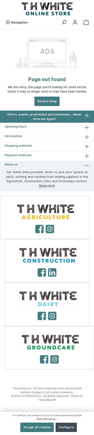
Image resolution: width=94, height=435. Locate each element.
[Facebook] (39, 229)
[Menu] (16, 22)
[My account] (75, 22)
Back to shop (47, 101)
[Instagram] (50, 229)
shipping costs (54, 388)
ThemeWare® (47, 400)
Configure (66, 427)
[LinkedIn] (52, 272)
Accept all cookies (37, 427)
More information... (47, 418)
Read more (47, 185)
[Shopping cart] (86, 22)
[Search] (63, 22)
